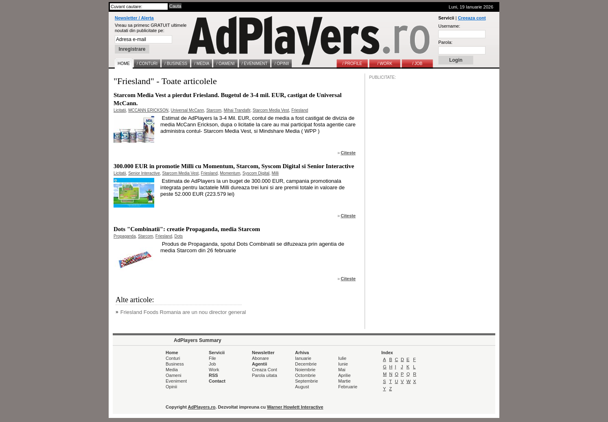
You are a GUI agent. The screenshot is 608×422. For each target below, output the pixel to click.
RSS (213, 375)
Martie (344, 381)
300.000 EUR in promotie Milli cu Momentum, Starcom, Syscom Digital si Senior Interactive (234, 166)
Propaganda (125, 236)
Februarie (347, 386)
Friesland (299, 110)
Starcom (213, 110)
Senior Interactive (144, 173)
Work (214, 369)
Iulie (342, 358)
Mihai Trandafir (237, 110)
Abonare (260, 358)
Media (172, 369)
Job (212, 363)
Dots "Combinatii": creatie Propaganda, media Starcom (187, 229)
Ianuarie (303, 358)
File (212, 358)
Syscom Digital (256, 173)
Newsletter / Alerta (134, 17)
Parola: (445, 42)
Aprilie (344, 375)
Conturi (173, 358)
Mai (342, 369)
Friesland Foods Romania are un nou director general (183, 312)
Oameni (174, 375)
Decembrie (306, 363)
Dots (179, 236)
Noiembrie (305, 369)
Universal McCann (187, 110)
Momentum (230, 173)
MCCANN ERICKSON (148, 110)
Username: (449, 26)
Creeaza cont (472, 17)
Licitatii (120, 110)
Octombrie (305, 375)
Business (175, 363)
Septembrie (306, 381)
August (302, 386)
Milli (275, 173)
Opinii (171, 386)
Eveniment (176, 381)
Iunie (343, 363)
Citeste (348, 152)
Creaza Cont (264, 369)
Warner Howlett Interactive (295, 407)
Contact (217, 381)
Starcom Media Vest (271, 110)
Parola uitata (264, 375)
